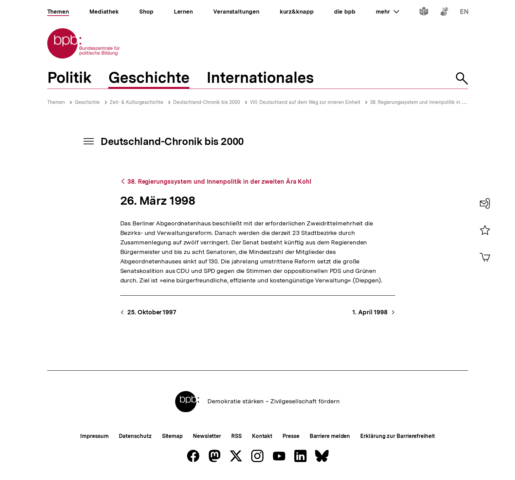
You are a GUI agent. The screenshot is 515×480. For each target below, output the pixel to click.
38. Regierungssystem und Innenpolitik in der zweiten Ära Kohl (439, 102)
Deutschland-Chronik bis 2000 (206, 102)
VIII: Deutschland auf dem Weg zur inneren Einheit (305, 102)
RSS (236, 436)
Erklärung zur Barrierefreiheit (397, 436)
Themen (56, 102)
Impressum (94, 436)
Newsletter (207, 436)
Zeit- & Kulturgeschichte (136, 102)
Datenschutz (135, 436)
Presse (290, 436)
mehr (387, 11)
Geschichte (87, 102)
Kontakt (262, 436)
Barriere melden (330, 436)
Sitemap (172, 436)
